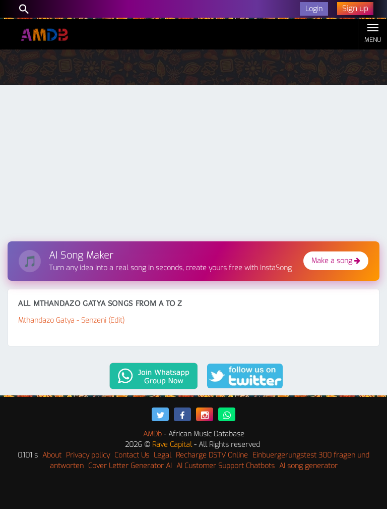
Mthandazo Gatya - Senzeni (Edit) (71, 320)
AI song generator (308, 466)
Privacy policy (88, 455)
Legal (162, 455)
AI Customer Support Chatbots (225, 466)
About (51, 455)
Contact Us (131, 455)
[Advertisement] (193, 165)
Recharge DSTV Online (212, 455)
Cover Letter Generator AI (130, 466)
